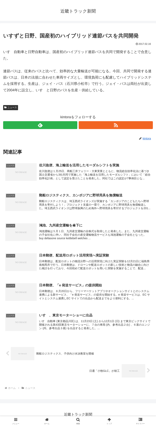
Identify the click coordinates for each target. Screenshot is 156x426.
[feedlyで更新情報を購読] (40, 125)
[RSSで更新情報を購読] (116, 125)
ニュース (10, 107)
